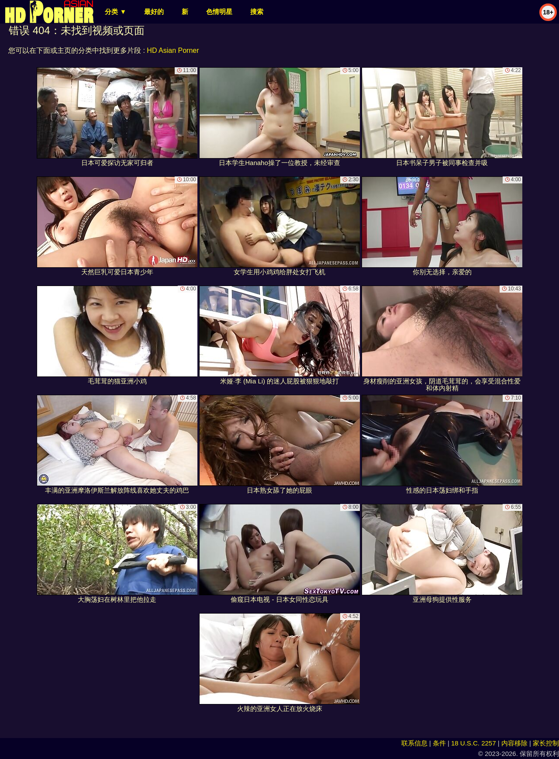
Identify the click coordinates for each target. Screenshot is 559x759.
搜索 (256, 11)
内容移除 (514, 743)
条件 (439, 743)
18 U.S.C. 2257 (473, 743)
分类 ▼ (115, 11)
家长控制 (546, 743)
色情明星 (219, 11)
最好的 (154, 11)
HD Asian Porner (173, 50)
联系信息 (414, 743)
